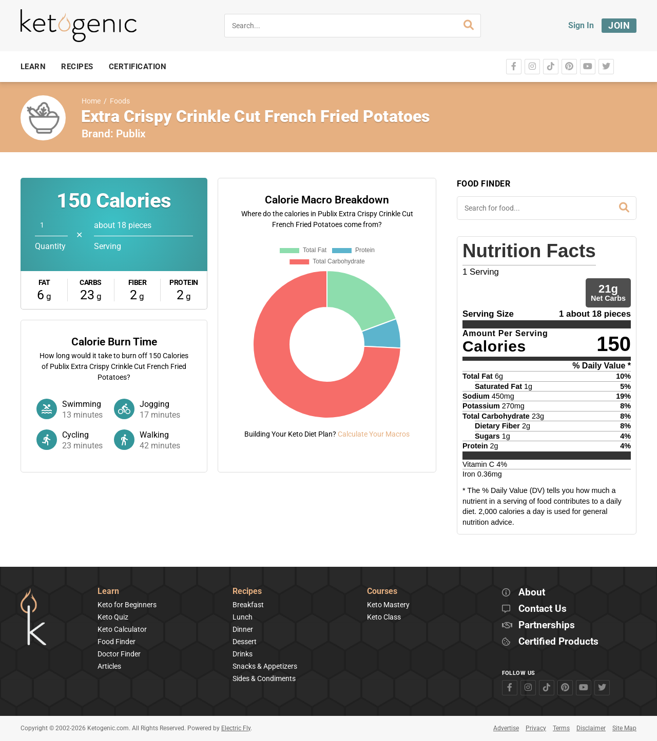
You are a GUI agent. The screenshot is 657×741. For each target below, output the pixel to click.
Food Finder (117, 641)
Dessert (245, 641)
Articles (109, 666)
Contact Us (542, 609)
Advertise (506, 728)
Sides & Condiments (264, 678)
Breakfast (248, 605)
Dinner (243, 629)
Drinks (243, 654)
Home (91, 101)
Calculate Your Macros (374, 434)
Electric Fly (235, 728)
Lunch (243, 617)
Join (619, 25)
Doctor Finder (119, 654)
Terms (561, 728)
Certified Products (558, 641)
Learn (108, 591)
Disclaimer (591, 728)
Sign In (581, 25)
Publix (131, 134)
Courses (382, 591)
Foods (120, 101)
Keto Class (384, 617)
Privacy (536, 728)
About (531, 592)
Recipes (247, 591)
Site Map (624, 728)
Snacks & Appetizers (265, 666)
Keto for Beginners (127, 605)
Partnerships (546, 625)
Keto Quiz (113, 617)
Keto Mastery (388, 605)
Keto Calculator (122, 629)
